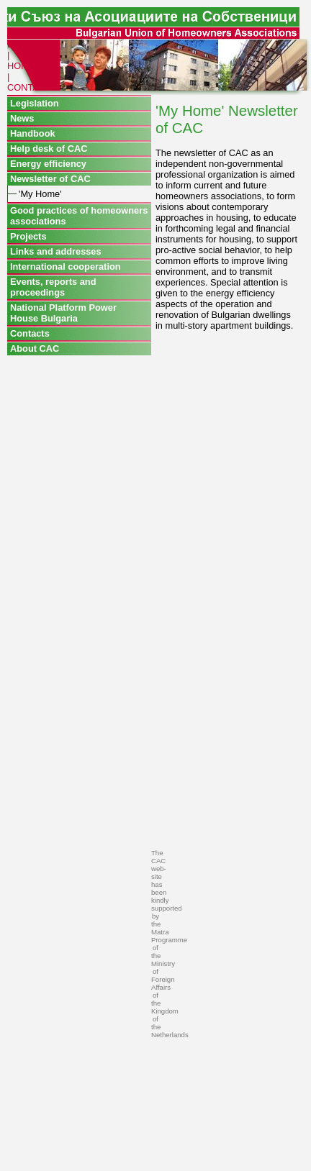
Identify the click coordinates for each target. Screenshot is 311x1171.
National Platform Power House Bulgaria (63, 313)
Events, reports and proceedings (53, 287)
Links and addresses (56, 251)
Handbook (32, 133)
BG (14, 44)
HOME (21, 65)
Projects (28, 236)
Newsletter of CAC (50, 178)
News (22, 118)
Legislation (34, 103)
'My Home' (40, 193)
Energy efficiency (48, 163)
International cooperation (65, 266)
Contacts (30, 333)
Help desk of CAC (48, 148)
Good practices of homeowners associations (79, 216)
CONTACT (29, 87)
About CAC (34, 348)
